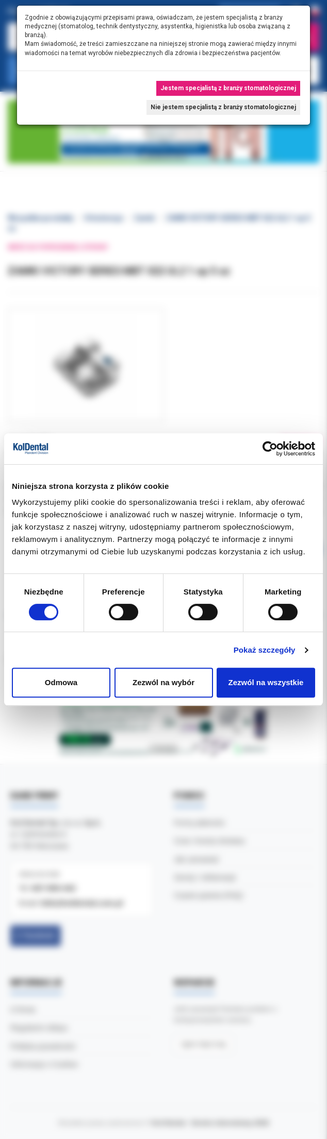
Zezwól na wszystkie (266, 682)
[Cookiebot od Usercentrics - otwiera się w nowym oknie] (270, 448)
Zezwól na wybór (163, 682)
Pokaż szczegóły (265, 649)
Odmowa (61, 682)
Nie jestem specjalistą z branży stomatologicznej (223, 107)
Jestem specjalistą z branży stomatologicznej (228, 88)
